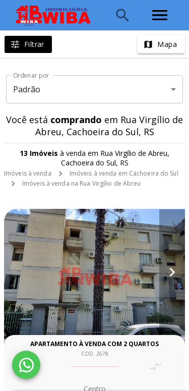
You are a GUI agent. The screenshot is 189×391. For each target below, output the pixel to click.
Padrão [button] (27, 89)
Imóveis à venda (27, 173)
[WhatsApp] (26, 365)
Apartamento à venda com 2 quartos (94, 344)
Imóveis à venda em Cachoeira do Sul (124, 173)
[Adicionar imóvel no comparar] (155, 366)
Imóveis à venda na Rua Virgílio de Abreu (81, 183)
